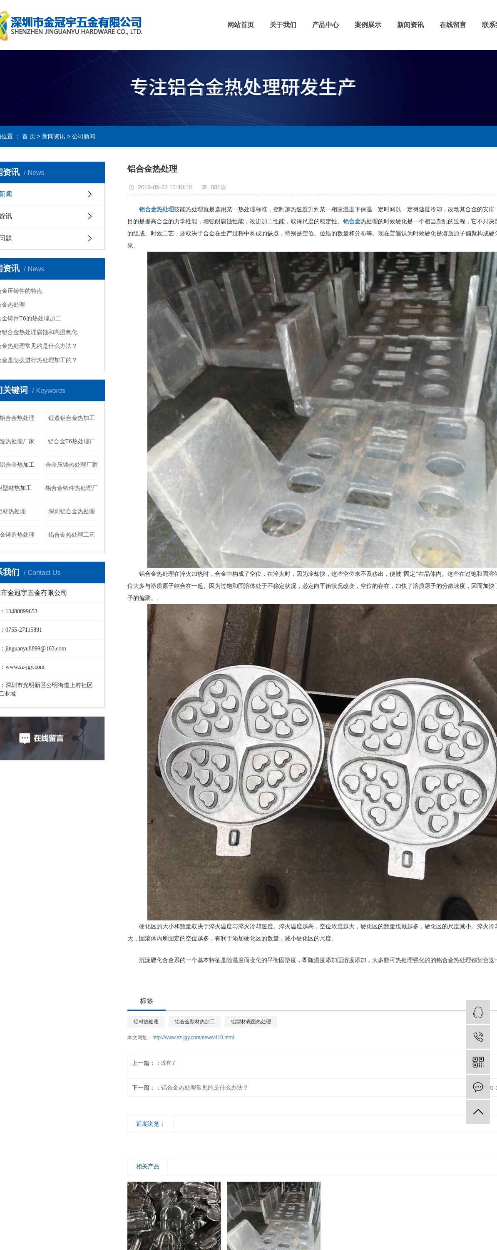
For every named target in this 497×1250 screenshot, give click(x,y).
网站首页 (240, 24)
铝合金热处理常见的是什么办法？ (204, 1087)
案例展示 (368, 24)
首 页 (28, 136)
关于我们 (283, 24)
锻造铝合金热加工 (71, 418)
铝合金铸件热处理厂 (71, 488)
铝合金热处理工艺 (71, 534)
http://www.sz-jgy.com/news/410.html (193, 1037)
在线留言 (453, 24)
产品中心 (325, 24)
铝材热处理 (146, 1022)
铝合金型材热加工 (195, 1022)
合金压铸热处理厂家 (71, 464)
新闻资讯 (410, 24)
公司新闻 (83, 136)
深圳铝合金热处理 (71, 511)
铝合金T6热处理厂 (71, 441)
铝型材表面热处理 (251, 1022)
